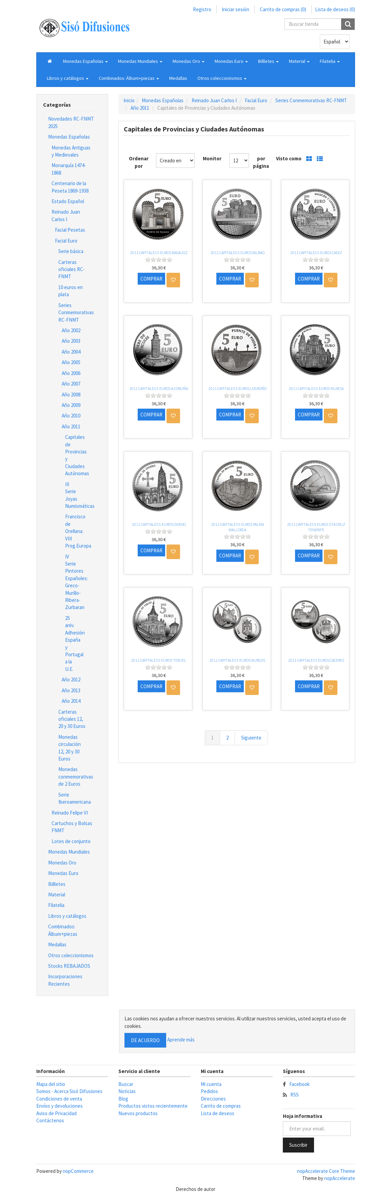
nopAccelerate (339, 1178)
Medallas (178, 78)
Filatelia (56, 905)
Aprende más (181, 1039)
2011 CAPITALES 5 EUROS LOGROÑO (238, 388)
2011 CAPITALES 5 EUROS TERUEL (158, 660)
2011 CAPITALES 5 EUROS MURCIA (316, 388)
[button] (85, 61)
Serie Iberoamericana (74, 798)
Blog (123, 1098)
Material (56, 894)
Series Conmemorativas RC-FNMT (75, 312)
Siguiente (251, 737)
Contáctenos (50, 1120)
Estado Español (68, 201)
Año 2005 (71, 362)
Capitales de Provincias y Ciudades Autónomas (75, 455)
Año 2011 (71, 426)
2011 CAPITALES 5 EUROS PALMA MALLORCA (237, 527)
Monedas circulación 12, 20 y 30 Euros (69, 748)
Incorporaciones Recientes (65, 980)
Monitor (212, 158)
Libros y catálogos (67, 916)
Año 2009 (71, 405)
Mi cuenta (211, 1084)
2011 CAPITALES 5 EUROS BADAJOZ (159, 252)
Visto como (288, 158)
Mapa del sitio (50, 1084)
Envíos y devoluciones (59, 1106)
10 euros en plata (70, 291)
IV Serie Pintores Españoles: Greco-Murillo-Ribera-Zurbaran (75, 582)
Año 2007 (71, 383)
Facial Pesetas (70, 230)
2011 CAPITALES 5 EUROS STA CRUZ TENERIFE (316, 527)
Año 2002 (71, 330)
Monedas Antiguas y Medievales (71, 151)
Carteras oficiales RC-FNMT (71, 269)
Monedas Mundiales (69, 852)
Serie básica (70, 251)
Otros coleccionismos (71, 955)
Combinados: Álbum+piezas (62, 930)
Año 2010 (71, 415)
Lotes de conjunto (71, 841)
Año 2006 (71, 373)
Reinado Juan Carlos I (66, 215)
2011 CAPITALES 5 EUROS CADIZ (316, 252)
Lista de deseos (217, 1113)
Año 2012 (71, 679)
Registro (202, 9)
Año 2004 (71, 352)
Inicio (129, 100)
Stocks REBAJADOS (69, 966)
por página (261, 162)
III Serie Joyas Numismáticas (75, 495)
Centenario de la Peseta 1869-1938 (70, 187)
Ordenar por (139, 162)
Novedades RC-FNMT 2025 (71, 122)
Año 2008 (71, 394)
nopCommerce (78, 1171)
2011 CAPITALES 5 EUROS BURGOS (237, 660)
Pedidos (209, 1091)
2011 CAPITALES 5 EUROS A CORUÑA (159, 388)
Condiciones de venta (59, 1098)
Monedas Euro (63, 873)
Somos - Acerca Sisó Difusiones (69, 1091)
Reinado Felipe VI (70, 812)
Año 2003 (71, 341)
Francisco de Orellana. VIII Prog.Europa (75, 531)
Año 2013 (71, 690)
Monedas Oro (62, 862)
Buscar (125, 1084)
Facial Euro (66, 240)
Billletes (56, 884)
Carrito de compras (221, 1106)
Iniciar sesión (235, 9)
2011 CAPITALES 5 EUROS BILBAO (238, 252)
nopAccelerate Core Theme (326, 1171)
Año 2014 (71, 701)
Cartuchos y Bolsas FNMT (72, 827)
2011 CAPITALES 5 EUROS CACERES (316, 660)
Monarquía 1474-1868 (69, 169)
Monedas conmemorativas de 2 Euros (75, 776)
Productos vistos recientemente (153, 1106)
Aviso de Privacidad (56, 1113)
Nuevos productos (138, 1113)
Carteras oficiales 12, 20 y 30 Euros (71, 719)
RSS (294, 1094)
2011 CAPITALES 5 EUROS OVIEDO (159, 524)
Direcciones (213, 1098)
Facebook (299, 1084)
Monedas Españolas (69, 136)
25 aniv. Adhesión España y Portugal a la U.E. (75, 643)
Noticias (127, 1091)
